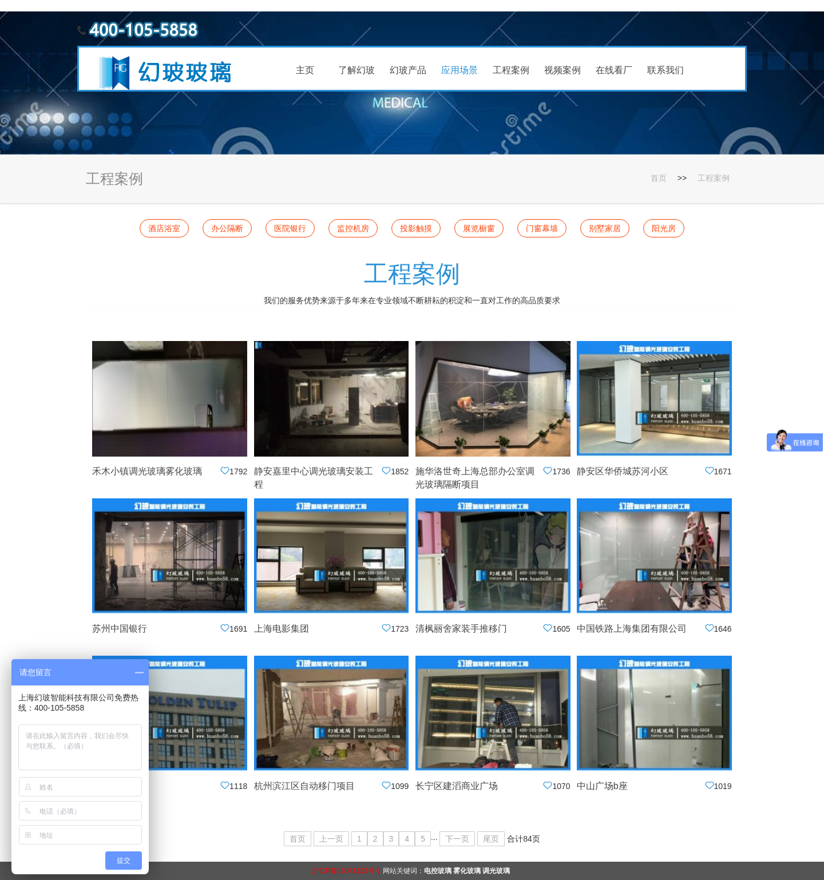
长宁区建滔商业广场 (456, 786)
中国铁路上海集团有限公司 (632, 628)
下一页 (457, 838)
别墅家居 (605, 228)
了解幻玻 (356, 70)
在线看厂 (614, 70)
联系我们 (665, 70)
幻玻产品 (408, 70)
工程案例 (511, 70)
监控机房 (353, 228)
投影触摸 (416, 228)
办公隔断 (227, 228)
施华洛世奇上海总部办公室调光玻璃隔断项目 (474, 477)
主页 (305, 70)
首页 (659, 178)
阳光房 (664, 228)
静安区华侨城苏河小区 (622, 471)
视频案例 (562, 70)
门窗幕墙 (542, 228)
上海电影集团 (281, 628)
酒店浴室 (164, 228)
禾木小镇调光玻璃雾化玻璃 (147, 471)
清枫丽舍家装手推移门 (461, 628)
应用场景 (459, 70)
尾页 (491, 838)
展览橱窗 (479, 228)
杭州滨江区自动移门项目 (304, 786)
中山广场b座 (602, 786)
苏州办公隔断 (119, 786)
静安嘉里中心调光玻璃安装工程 (313, 477)
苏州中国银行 (119, 628)
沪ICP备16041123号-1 (346, 871)
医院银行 (290, 228)
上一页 (331, 838)
